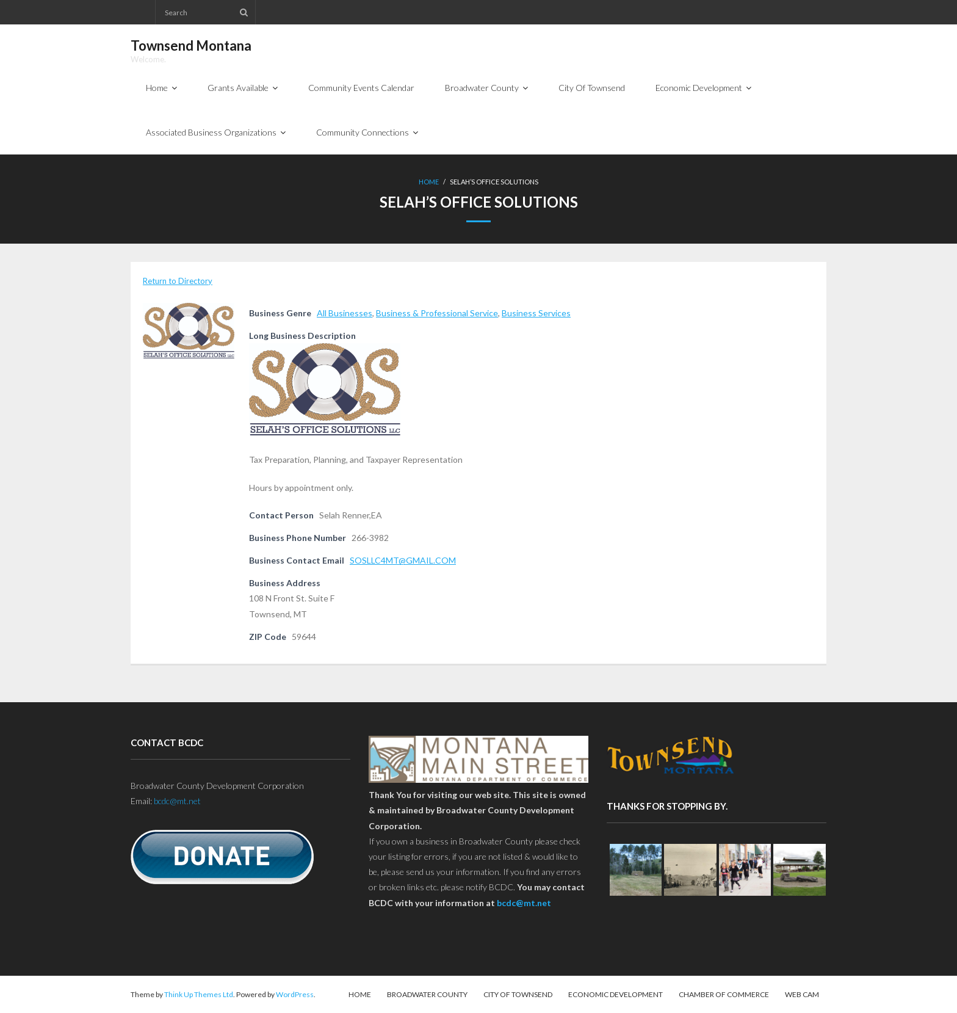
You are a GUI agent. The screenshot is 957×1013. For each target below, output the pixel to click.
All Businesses (344, 313)
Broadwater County (427, 994)
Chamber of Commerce (724, 994)
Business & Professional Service (437, 313)
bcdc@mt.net (177, 801)
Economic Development (615, 994)
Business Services (536, 313)
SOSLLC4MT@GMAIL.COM (403, 560)
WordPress (295, 994)
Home (429, 182)
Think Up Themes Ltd (198, 994)
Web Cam (802, 994)
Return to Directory (177, 281)
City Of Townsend (517, 994)
